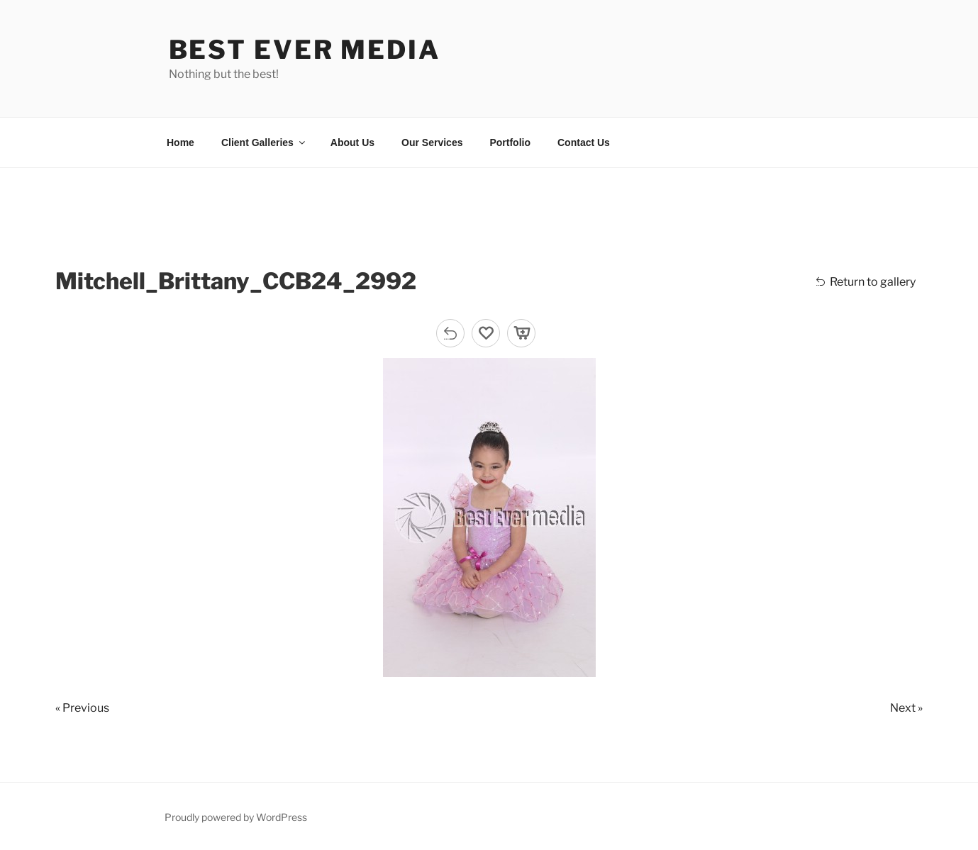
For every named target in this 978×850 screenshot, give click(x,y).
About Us (352, 142)
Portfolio (509, 142)
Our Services (431, 142)
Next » (906, 708)
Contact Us (583, 142)
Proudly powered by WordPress (236, 817)
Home (180, 142)
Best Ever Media (304, 49)
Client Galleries (264, 142)
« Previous (82, 708)
